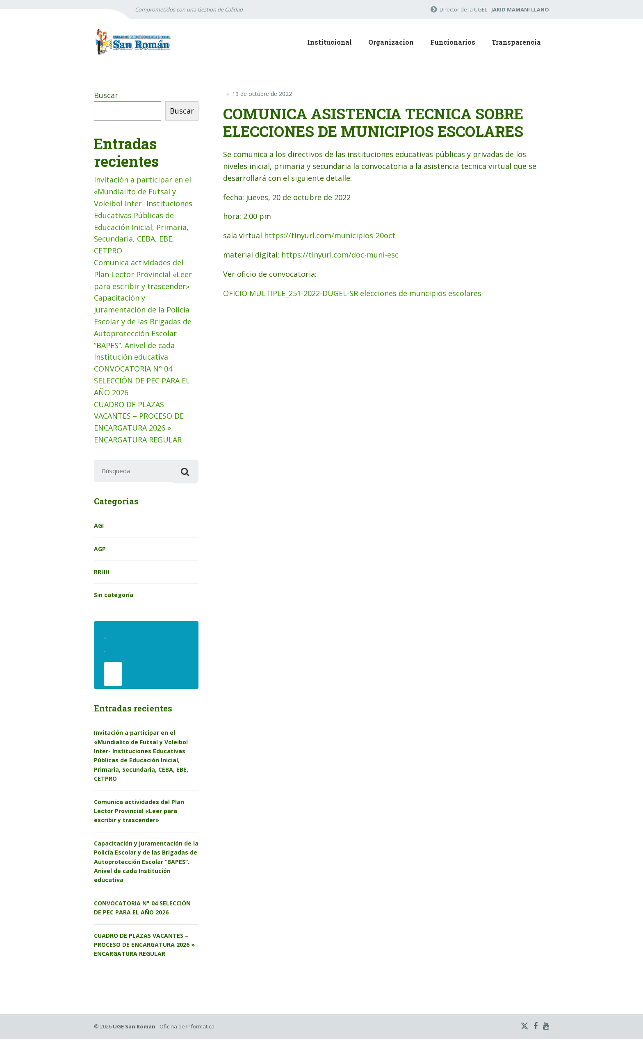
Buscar (106, 95)
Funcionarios (452, 42)
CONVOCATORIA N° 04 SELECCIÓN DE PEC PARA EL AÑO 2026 (142, 380)
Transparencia (516, 42)
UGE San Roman (134, 1031)
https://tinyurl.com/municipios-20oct (329, 235)
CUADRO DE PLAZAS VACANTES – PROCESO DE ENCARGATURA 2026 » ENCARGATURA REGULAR (144, 950)
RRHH (101, 574)
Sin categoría (113, 598)
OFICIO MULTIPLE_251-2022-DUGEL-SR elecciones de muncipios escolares (352, 293)
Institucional (329, 42)
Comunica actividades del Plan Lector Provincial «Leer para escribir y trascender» (143, 274)
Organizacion (391, 42)
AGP (100, 551)
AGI (99, 528)
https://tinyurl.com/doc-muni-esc (340, 255)
